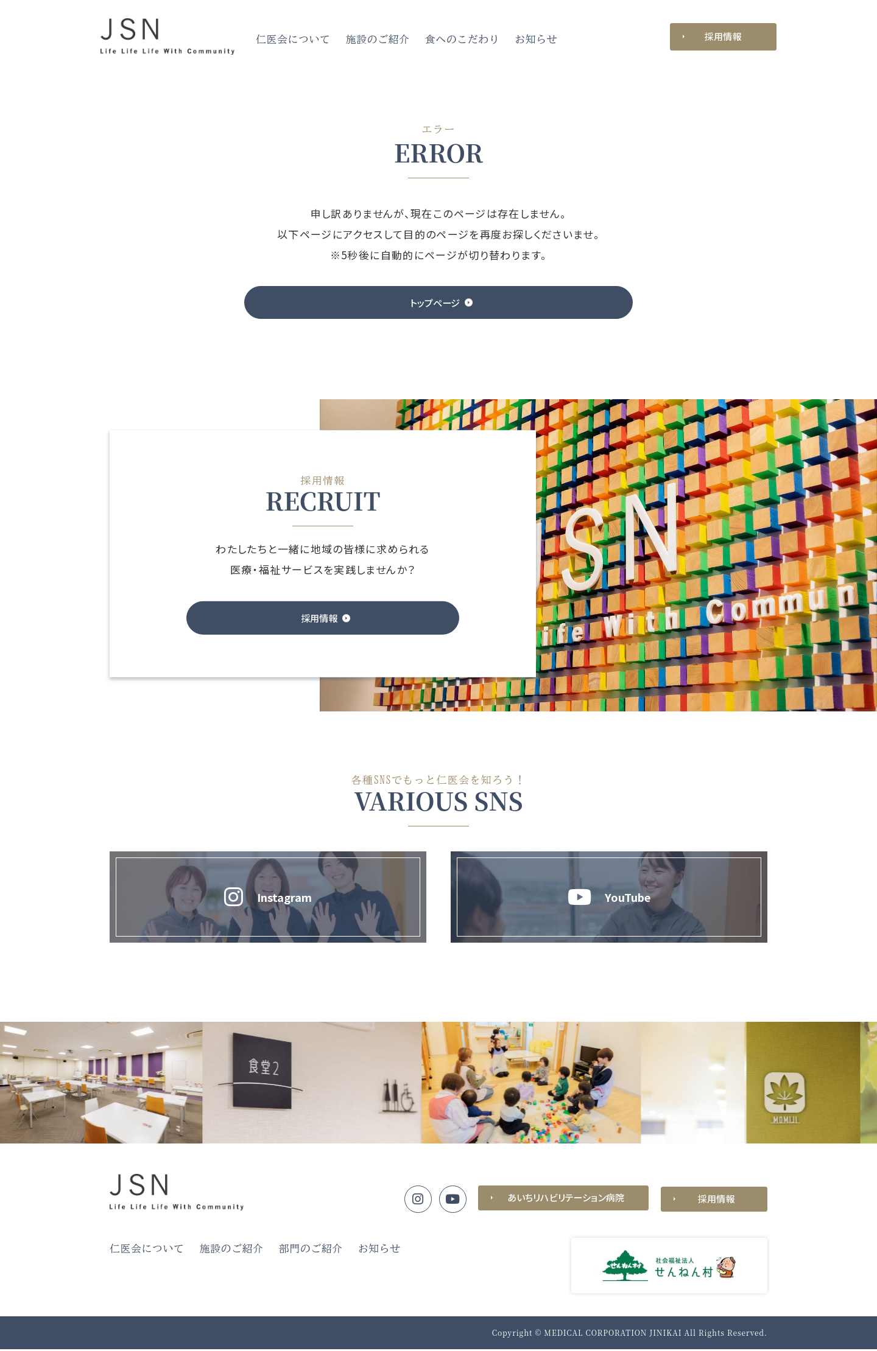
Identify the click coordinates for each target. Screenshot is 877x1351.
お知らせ (536, 39)
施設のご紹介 (378, 39)
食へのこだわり (462, 39)
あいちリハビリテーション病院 (563, 1200)
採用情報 (723, 36)
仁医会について (293, 39)
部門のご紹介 (311, 1250)
